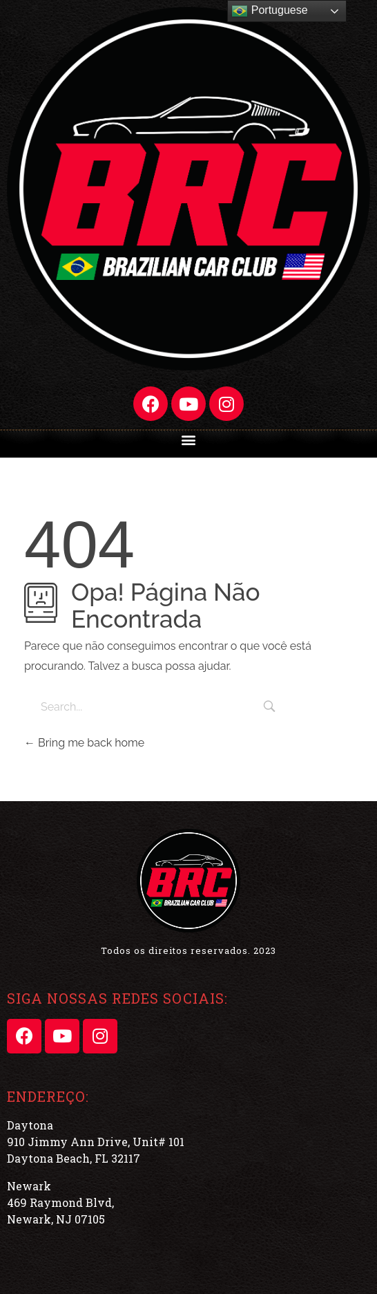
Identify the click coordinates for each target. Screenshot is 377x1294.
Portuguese (269, 11)
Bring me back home (84, 742)
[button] (188, 439)
